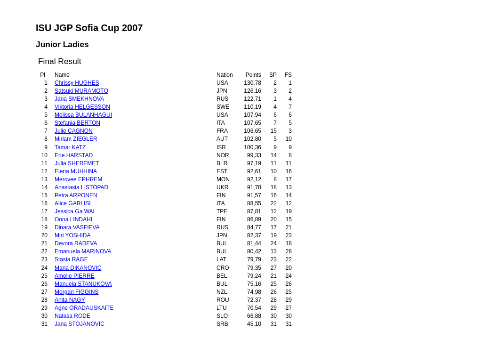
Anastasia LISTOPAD (81, 187)
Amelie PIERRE (75, 276)
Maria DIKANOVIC (78, 268)
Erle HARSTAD (74, 155)
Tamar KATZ (70, 147)
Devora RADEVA (76, 243)
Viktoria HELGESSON (82, 107)
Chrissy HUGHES (77, 83)
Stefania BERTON (77, 123)
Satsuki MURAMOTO (81, 91)
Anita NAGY (70, 300)
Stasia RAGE (71, 259)
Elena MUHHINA (76, 171)
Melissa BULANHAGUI (83, 115)
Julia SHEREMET (77, 163)
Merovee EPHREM (78, 179)
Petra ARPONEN (76, 195)
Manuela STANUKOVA (83, 284)
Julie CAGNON (74, 131)
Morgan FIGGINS (76, 292)
